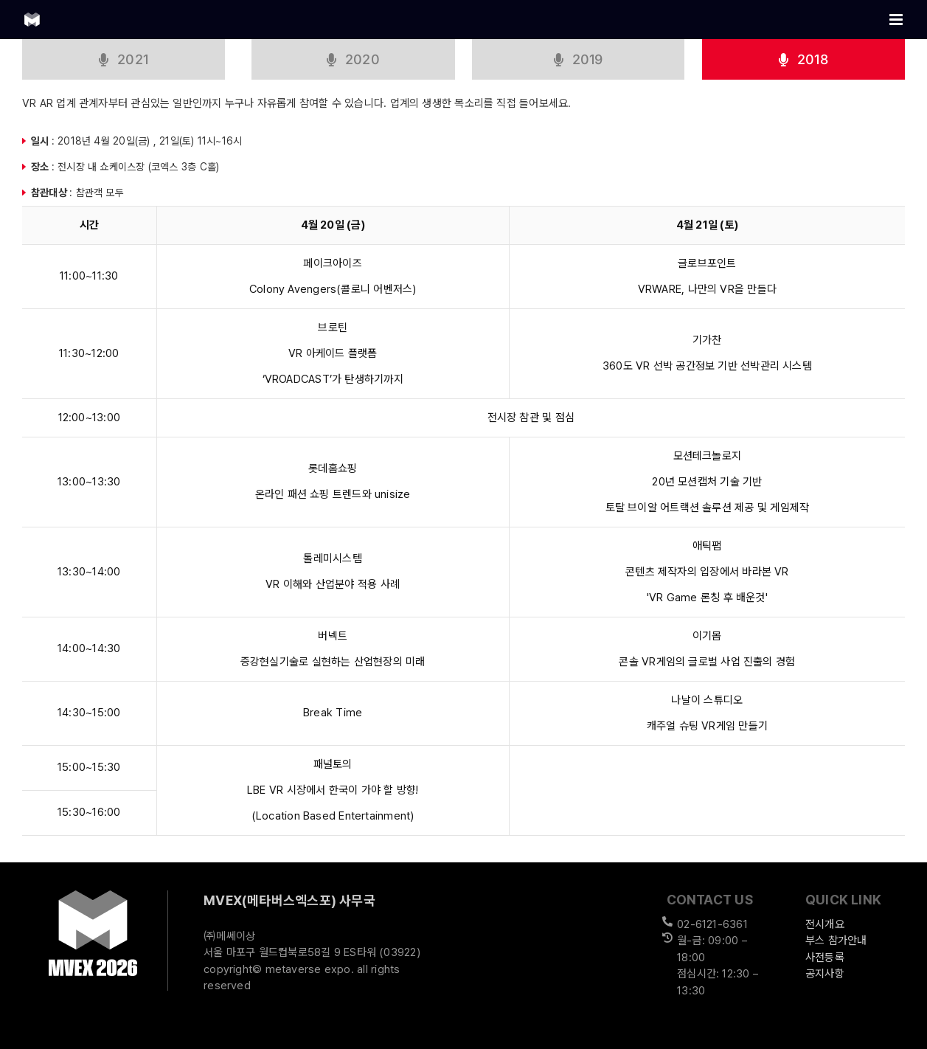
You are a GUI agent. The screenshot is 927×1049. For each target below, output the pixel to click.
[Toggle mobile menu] (897, 19)
